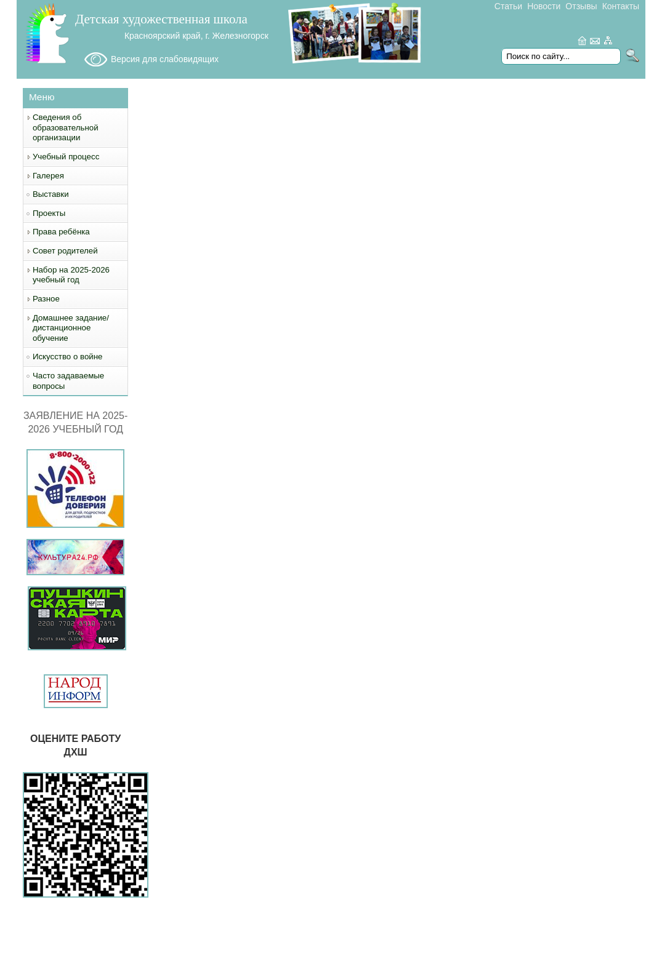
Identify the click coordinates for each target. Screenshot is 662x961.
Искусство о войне (68, 356)
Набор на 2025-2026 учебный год (71, 275)
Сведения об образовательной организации (66, 127)
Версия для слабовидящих (165, 59)
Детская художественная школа (161, 19)
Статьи (508, 6)
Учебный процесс (66, 156)
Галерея (48, 175)
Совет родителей (65, 250)
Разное (46, 298)
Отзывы (581, 6)
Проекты (49, 213)
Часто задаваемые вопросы (68, 381)
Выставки (51, 194)
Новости (543, 6)
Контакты (620, 6)
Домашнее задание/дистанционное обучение (71, 328)
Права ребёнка (61, 231)
